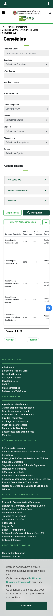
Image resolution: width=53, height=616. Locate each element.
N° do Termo (9, 71)
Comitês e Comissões (13, 519)
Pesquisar (34, 212)
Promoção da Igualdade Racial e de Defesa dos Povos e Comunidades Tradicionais (26, 480)
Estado (7, 115)
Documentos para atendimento (18, 432)
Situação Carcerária (12, 462)
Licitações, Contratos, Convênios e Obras (20, 29)
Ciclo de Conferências (13, 553)
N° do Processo (11, 93)
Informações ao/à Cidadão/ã (17, 509)
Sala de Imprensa (11, 388)
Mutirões (6, 435)
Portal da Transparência (18, 26)
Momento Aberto (11, 556)
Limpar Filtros (12, 212)
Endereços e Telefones (14, 391)
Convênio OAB (14, 180)
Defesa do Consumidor (14, 448)
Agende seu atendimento (15, 404)
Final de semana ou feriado (16, 411)
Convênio (8, 60)
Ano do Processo (11, 82)
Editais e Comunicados (18, 190)
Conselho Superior (11, 374)
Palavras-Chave (11, 49)
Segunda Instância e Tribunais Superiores (23, 465)
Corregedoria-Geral (12, 377)
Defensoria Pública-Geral (15, 371)
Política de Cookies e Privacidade (23, 580)
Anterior (10, 340)
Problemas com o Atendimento (18, 414)
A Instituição (8, 367)
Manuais (12, 200)
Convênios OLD (9, 32)
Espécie (7, 127)
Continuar (26, 605)
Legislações (8, 526)
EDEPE (5, 384)
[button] (26, 331)
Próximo (33, 340)
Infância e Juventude (13, 472)
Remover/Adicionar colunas (22, 222)
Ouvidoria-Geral (10, 381)
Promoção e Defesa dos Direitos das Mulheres (26, 458)
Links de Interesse (11, 540)
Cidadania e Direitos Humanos (17, 475)
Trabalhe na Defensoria (14, 516)
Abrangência (9, 138)
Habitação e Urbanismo (14, 469)
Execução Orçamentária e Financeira (21, 502)
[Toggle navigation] (5, 4)
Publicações (8, 523)
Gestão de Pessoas (12, 512)
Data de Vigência (11, 104)
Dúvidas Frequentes (12, 418)
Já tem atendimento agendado (18, 408)
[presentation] (26, 109)
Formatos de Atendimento (15, 428)
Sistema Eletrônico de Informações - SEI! (23, 533)
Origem (7, 149)
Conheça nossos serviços (15, 421)
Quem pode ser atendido (14, 425)
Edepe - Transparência (13, 530)
